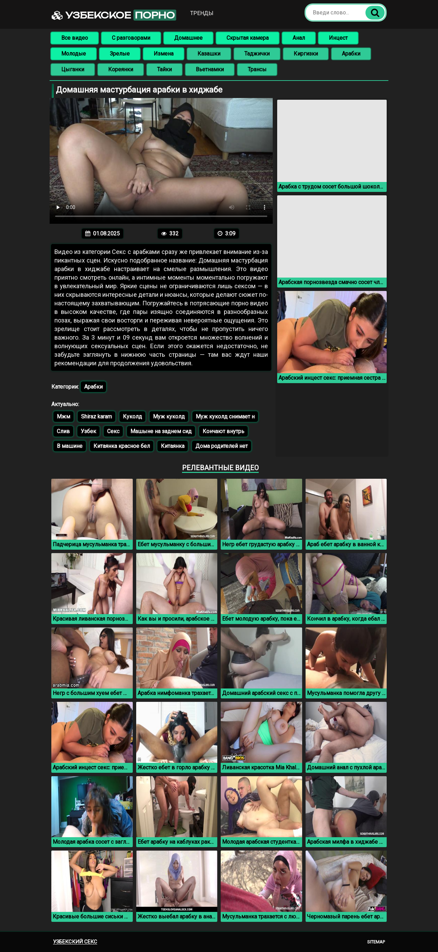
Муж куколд (169, 416)
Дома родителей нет (221, 446)
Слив (63, 431)
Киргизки (306, 53)
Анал (299, 38)
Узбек (88, 431)
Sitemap (376, 941)
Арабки (351, 53)
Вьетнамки (210, 69)
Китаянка (172, 446)
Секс (113, 431)
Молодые (73, 53)
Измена (163, 53)
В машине (69, 446)
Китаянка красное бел (121, 446)
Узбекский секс (75, 942)
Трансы (257, 69)
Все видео (74, 38)
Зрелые (120, 53)
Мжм (63, 416)
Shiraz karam (96, 416)
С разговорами (131, 38)
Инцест (338, 38)
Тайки (164, 69)
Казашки (208, 53)
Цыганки (72, 69)
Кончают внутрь (223, 431)
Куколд (132, 416)
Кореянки (120, 69)
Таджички (257, 53)
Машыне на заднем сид (161, 431)
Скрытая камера (248, 38)
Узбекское (114, 15)
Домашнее (188, 38)
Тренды (202, 13)
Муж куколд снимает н (225, 416)
